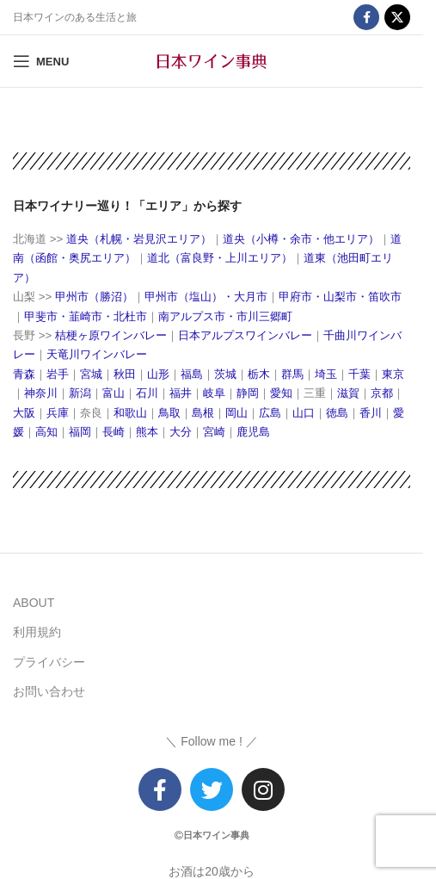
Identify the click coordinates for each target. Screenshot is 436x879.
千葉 (359, 374)
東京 (393, 374)
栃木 (259, 374)
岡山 (236, 412)
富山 (113, 393)
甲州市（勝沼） (94, 296)
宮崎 (214, 431)
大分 (180, 431)
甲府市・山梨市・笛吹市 (340, 296)
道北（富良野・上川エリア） (219, 257)
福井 (180, 393)
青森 (24, 374)
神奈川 (41, 393)
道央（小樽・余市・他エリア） (301, 238)
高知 (46, 431)
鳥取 (169, 412)
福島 (192, 374)
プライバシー (49, 662)
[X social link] (397, 17)
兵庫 (57, 412)
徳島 (337, 412)
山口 (303, 412)
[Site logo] (211, 60)
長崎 (113, 431)
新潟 (80, 393)
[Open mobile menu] (40, 61)
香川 (370, 412)
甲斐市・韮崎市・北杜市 (85, 316)
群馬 (292, 374)
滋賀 (348, 393)
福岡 (80, 431)
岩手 (57, 374)
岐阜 (214, 393)
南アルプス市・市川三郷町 (225, 316)
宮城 (91, 374)
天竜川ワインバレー (96, 354)
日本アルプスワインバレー (245, 335)
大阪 (24, 412)
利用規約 (37, 632)
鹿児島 (253, 431)
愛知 (281, 393)
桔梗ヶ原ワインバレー (111, 335)
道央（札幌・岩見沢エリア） (137, 238)
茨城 (225, 374)
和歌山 (130, 412)
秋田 (125, 374)
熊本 (147, 431)
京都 (382, 393)
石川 (147, 393)
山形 (158, 374)
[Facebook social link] (366, 17)
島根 (203, 412)
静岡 (247, 393)
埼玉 (326, 374)
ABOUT (33, 603)
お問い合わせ (49, 691)
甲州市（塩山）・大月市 (205, 296)
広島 (270, 412)
